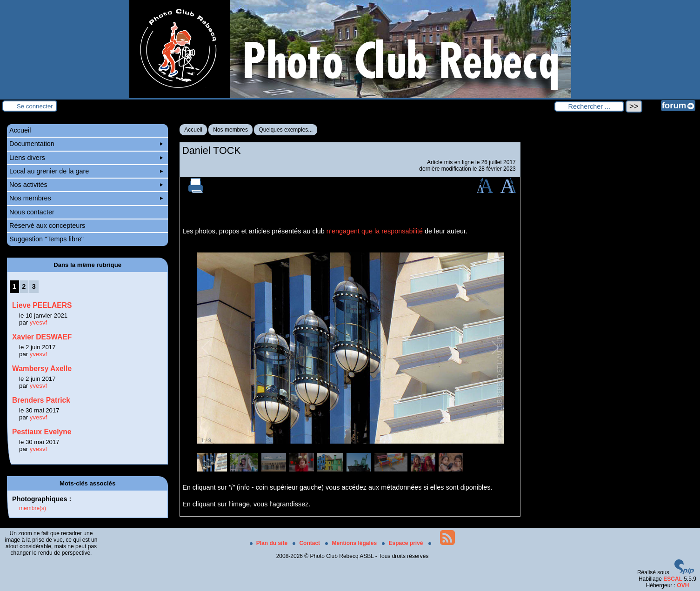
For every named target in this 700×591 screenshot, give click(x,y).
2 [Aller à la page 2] (24, 286)
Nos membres (230, 129)
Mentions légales (351, 543)
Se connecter (35, 106)
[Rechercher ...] (589, 106)
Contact (307, 543)
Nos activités (86, 184)
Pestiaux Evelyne (41, 432)
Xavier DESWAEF (42, 337)
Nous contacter (31, 212)
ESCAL (672, 579)
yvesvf (38, 322)
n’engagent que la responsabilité (375, 231)
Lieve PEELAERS (42, 305)
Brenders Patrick (41, 400)
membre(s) (32, 508)
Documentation (86, 143)
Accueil (193, 129)
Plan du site (269, 543)
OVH (683, 585)
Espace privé (403, 543)
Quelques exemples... (286, 129)
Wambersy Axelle (42, 368)
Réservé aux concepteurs (47, 225)
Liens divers (86, 157)
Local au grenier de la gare (86, 171)
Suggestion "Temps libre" (46, 239)
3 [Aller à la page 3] (34, 286)
